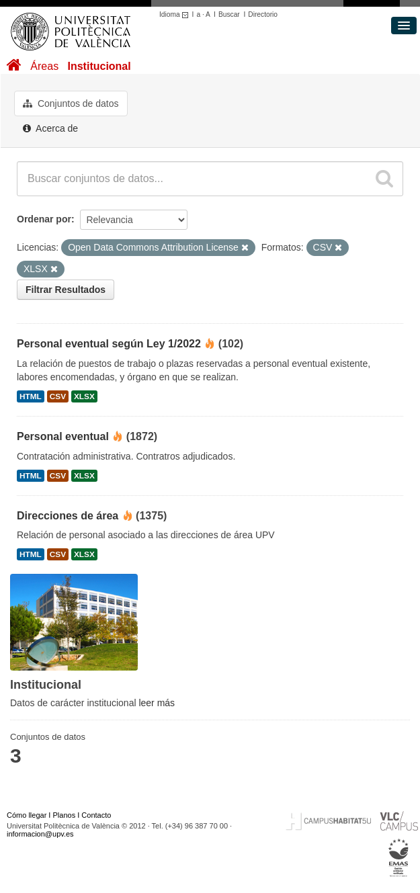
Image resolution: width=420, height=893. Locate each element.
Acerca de (50, 128)
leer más (156, 702)
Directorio (263, 14)
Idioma (175, 14)
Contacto (96, 815)
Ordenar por (44, 219)
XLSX (84, 396)
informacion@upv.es (40, 834)
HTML (30, 396)
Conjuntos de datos (71, 103)
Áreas (44, 66)
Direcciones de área (67, 515)
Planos (64, 815)
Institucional (98, 66)
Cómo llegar (26, 815)
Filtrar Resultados (66, 289)
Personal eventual (63, 436)
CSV (58, 396)
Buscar (229, 14)
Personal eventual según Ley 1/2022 (109, 343)
